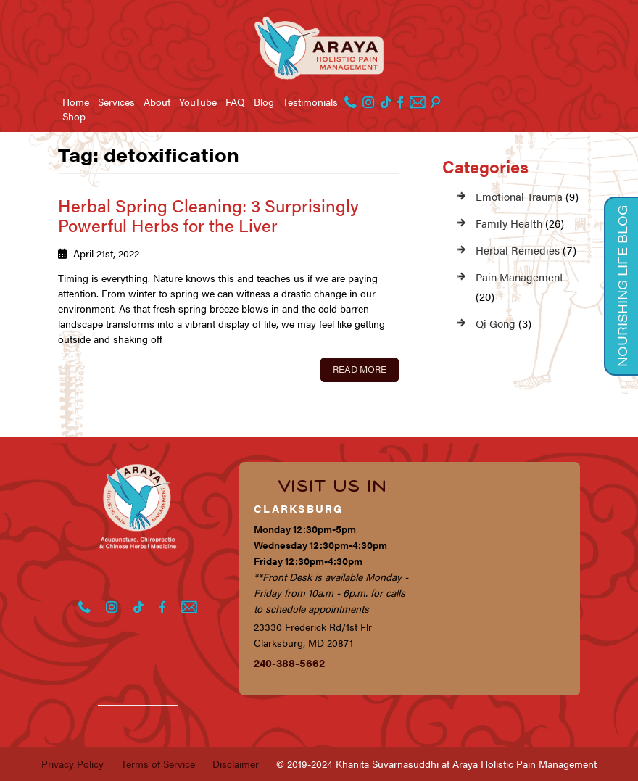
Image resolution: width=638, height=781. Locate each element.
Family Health (509, 223)
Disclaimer (235, 763)
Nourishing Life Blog (622, 286)
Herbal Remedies (518, 249)
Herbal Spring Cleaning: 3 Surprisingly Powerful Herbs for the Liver (208, 215)
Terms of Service (158, 763)
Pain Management (519, 276)
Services (116, 101)
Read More (359, 369)
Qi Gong (495, 323)
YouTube (198, 101)
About (157, 101)
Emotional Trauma (519, 196)
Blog (264, 101)
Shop (74, 116)
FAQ (235, 101)
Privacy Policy (72, 763)
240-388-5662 (289, 662)
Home (75, 101)
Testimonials (310, 101)
